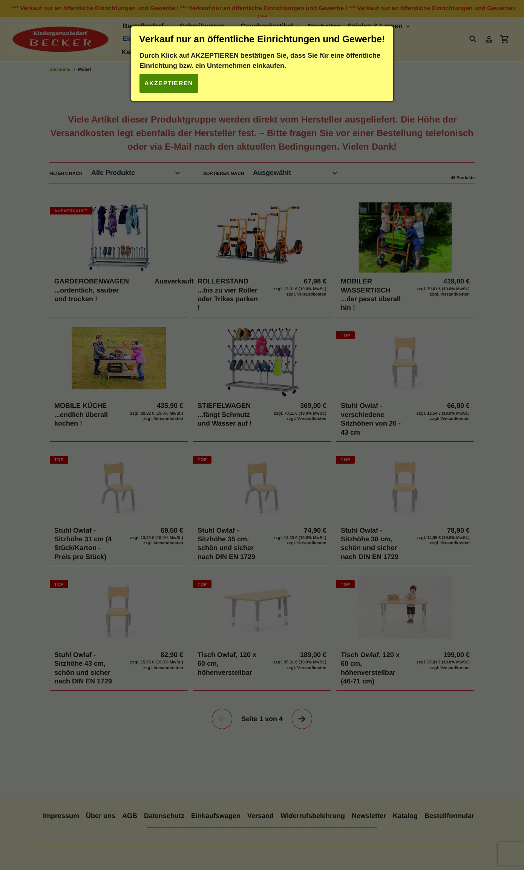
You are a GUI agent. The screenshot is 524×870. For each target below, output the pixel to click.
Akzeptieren (168, 83)
